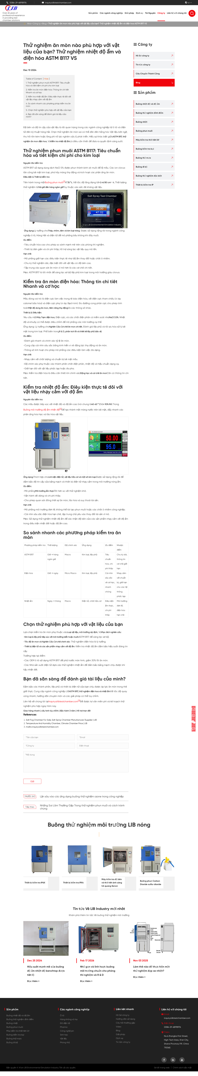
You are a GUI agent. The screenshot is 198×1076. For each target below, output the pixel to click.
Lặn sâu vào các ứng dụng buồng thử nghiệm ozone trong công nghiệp (82, 796)
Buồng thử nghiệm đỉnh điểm (149, 113)
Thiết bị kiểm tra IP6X (34, 882)
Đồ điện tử (65, 1028)
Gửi (32, 781)
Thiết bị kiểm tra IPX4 (73, 882)
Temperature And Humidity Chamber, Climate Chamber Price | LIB (56, 723)
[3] (79, 700)
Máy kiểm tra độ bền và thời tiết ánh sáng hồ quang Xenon (111, 884)
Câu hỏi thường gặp (125, 1027)
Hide (46, 79)
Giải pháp (129, 13)
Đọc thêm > (33, 985)
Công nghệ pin (67, 1035)
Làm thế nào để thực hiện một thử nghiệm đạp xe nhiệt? (151, 973)
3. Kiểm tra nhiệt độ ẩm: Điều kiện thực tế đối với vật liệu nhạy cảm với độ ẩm (48, 98)
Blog (44, 23)
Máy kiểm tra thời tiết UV (147, 140)
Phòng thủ (65, 1047)
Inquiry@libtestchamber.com (63, 701)
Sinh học (64, 1039)
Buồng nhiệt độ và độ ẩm (148, 104)
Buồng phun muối (54, 182)
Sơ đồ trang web (162, 1072)
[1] (64, 181)
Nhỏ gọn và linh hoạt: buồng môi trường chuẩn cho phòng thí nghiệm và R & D (97, 975)
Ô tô (62, 1020)
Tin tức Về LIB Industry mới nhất (99, 911)
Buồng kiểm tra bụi (145, 149)
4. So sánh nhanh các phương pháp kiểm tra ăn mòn (48, 104)
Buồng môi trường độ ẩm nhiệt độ (41, 409)
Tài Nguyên (150, 13)
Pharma (63, 1031)
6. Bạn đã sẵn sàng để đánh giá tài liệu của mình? (46, 115)
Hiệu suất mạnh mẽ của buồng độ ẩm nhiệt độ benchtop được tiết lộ (46, 975)
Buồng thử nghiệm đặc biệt (149, 176)
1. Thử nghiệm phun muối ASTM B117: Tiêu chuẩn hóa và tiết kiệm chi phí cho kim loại (48, 84)
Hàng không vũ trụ (68, 1024)
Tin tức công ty (143, 64)
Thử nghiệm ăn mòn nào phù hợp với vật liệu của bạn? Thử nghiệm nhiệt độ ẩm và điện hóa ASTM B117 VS (97, 23)
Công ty (161, 13)
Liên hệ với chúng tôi (177, 13)
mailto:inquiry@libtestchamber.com (42, 727)
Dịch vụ (139, 13)
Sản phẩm (93, 13)
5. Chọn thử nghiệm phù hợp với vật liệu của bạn (48, 110)
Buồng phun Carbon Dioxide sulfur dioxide (149, 882)
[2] (61, 409)
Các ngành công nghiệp (111, 13)
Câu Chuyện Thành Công (148, 73)
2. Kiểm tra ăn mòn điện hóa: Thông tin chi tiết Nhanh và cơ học (47, 91)
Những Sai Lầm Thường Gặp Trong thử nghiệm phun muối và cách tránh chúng (82, 807)
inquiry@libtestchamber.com (56, 2)
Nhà (29, 23)
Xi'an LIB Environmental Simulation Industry (39, 1072)
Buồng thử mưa (143, 158)
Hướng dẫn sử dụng (125, 1023)
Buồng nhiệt (141, 122)
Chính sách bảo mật (182, 1072)
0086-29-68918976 (16, 2)
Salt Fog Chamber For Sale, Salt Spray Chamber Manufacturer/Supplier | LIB (61, 720)
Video (118, 1031)
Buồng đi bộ (141, 167)
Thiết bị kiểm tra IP (144, 185)
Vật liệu (63, 1043)
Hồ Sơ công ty (142, 55)
